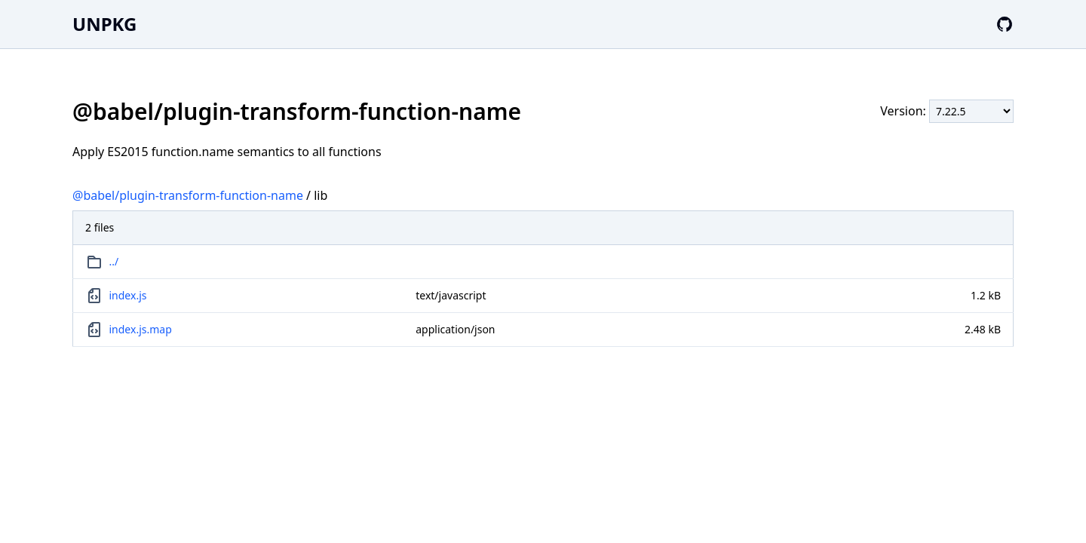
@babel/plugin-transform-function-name (187, 195)
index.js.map (140, 329)
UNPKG (104, 23)
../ (114, 261)
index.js (128, 295)
